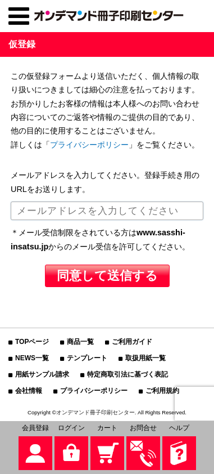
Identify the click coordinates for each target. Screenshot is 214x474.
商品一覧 (80, 342)
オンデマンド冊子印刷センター (95, 412)
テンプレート (87, 358)
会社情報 (28, 391)
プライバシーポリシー (89, 144)
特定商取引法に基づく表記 (127, 374)
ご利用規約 (162, 391)
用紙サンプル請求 (42, 374)
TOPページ (32, 342)
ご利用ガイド (132, 342)
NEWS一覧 (32, 358)
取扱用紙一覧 (145, 358)
